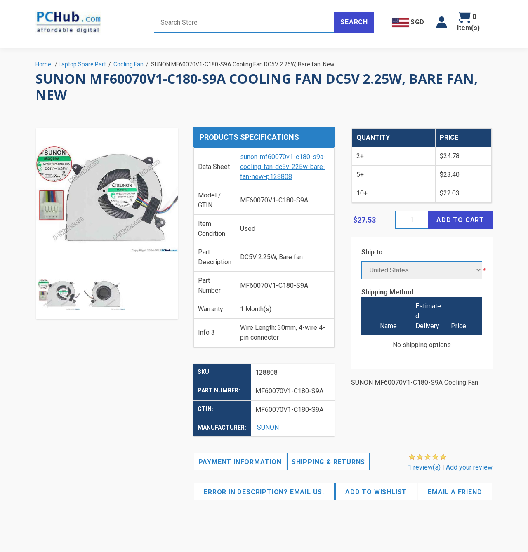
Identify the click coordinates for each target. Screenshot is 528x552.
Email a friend (455, 492)
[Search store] (244, 22)
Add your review (469, 467)
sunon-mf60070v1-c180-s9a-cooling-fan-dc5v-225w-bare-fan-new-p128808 (283, 167)
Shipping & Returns (328, 462)
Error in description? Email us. (264, 492)
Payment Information (240, 462)
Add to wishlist (376, 492)
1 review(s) (424, 467)
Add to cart (460, 220)
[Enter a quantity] (411, 220)
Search (354, 22)
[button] (441, 22)
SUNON (268, 427)
